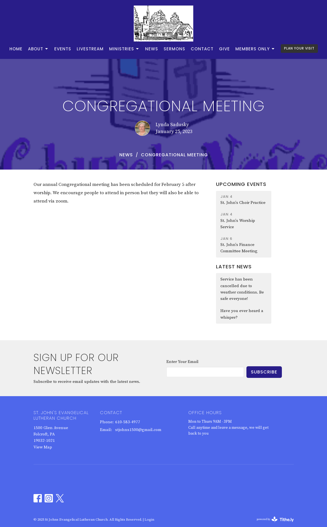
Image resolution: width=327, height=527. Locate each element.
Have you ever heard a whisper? (241, 314)
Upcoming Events (241, 184)
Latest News (234, 266)
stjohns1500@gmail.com (138, 429)
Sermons (174, 49)
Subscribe (264, 372)
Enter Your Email (182, 361)
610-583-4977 (127, 422)
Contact (202, 49)
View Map (43, 447)
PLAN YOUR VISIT (299, 48)
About (38, 49)
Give (224, 49)
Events (62, 49)
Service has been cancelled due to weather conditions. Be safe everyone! (242, 289)
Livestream (90, 49)
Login (149, 519)
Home (15, 49)
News (151, 49)
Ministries (124, 49)
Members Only (255, 49)
